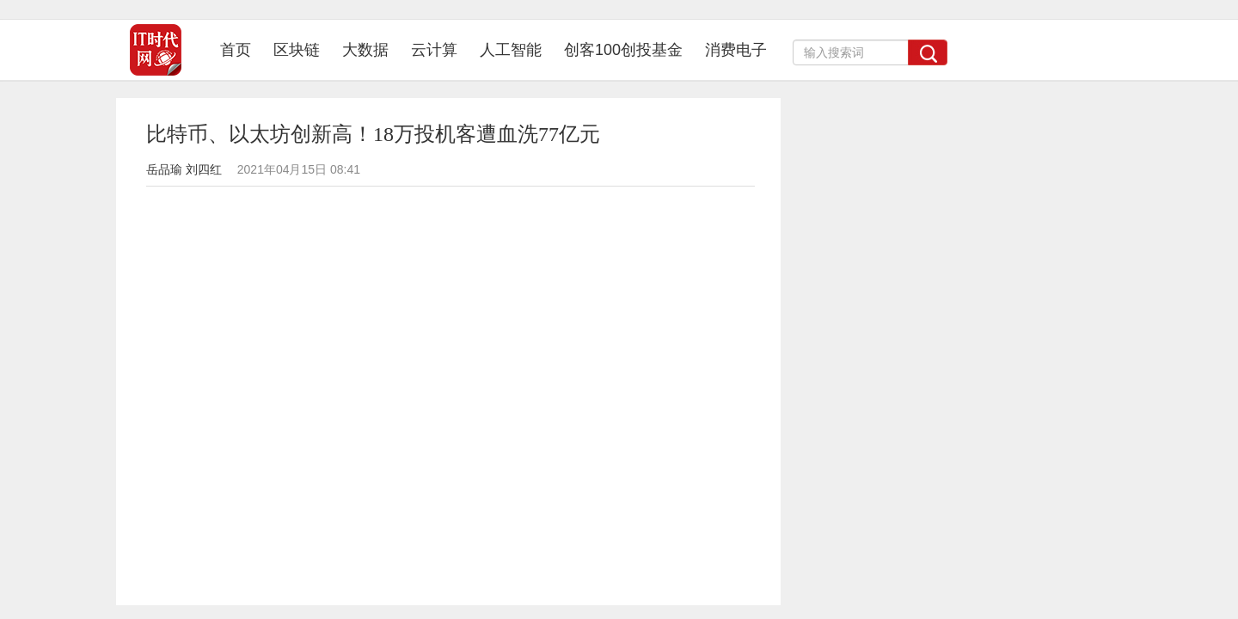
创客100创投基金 (623, 49)
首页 (241, 49)
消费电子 (736, 49)
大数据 (365, 49)
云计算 (434, 49)
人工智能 (511, 49)
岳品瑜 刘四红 (184, 169)
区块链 (296, 49)
